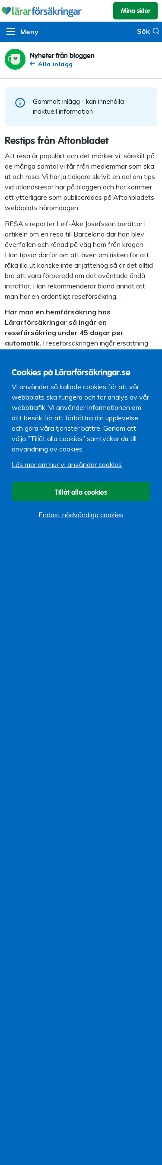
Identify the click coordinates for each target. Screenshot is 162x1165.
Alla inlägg (51, 64)
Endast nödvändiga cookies (81, 514)
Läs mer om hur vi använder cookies (67, 464)
